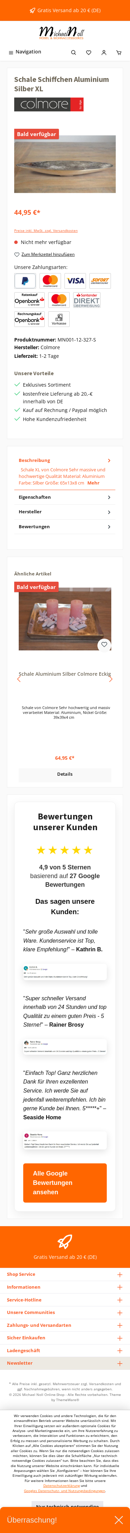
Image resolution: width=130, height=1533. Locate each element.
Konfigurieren (32, 1522)
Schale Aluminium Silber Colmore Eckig (65, 674)
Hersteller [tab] (65, 511)
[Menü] (24, 51)
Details (64, 774)
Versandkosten (101, 1383)
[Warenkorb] (119, 51)
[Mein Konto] (104, 51)
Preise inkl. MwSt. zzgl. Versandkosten (46, 230)
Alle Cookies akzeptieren (90, 1522)
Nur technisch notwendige (67, 1506)
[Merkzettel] (88, 51)
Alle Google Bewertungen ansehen (52, 1183)
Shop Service (21, 1274)
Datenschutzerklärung (61, 1485)
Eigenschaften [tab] (65, 497)
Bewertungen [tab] (65, 526)
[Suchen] (73, 51)
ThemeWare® (67, 1399)
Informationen (24, 1287)
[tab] (64, 471)
